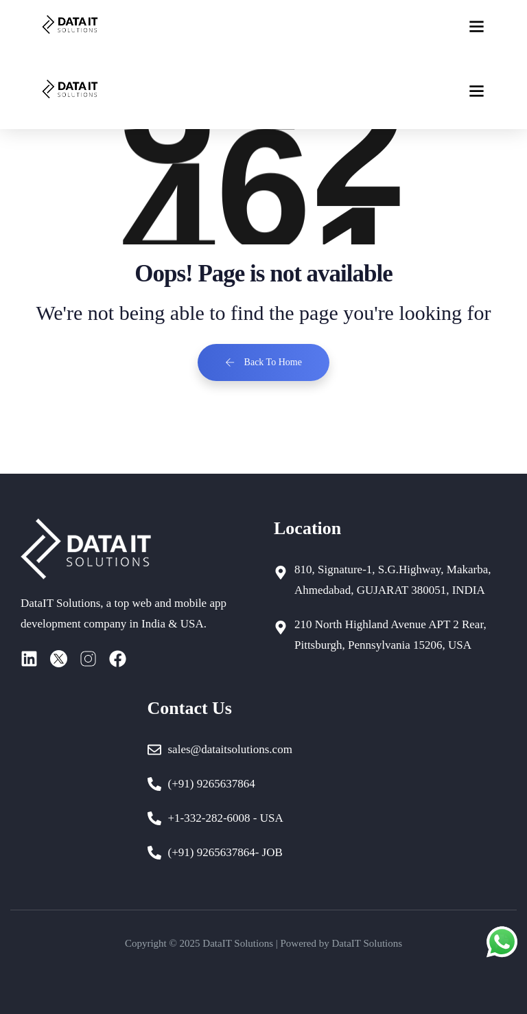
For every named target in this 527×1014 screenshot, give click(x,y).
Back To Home (263, 362)
